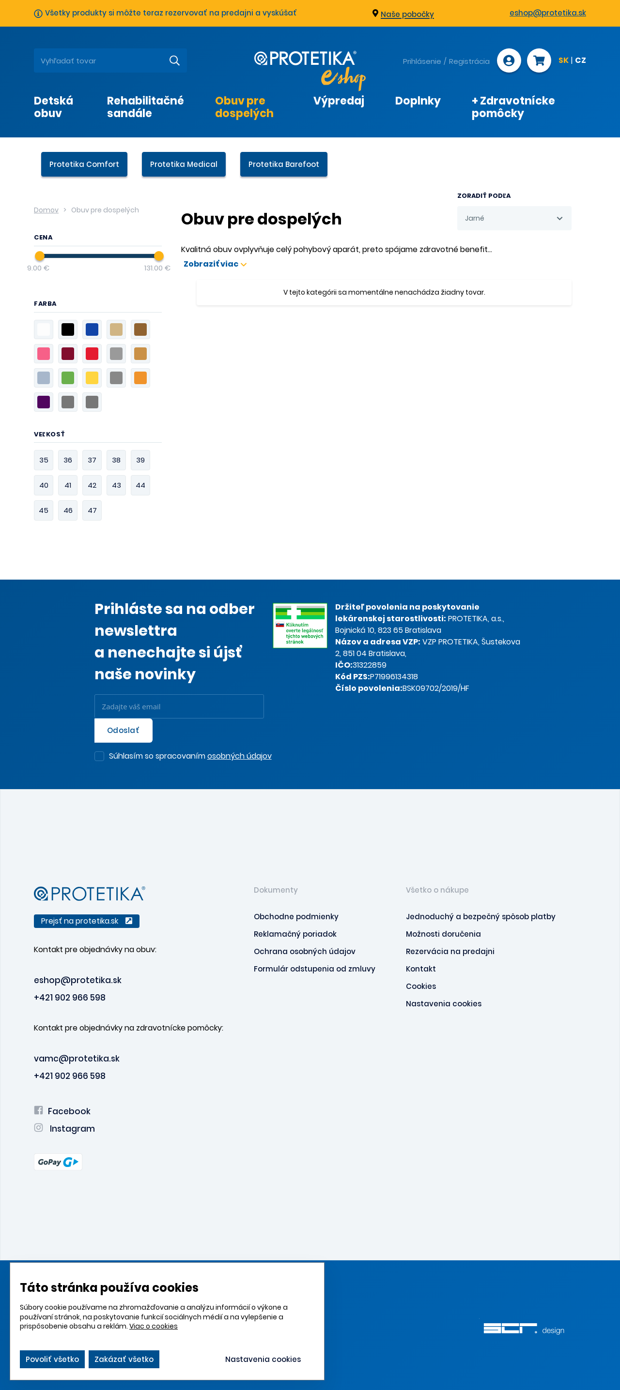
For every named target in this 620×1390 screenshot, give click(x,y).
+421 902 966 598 (70, 997)
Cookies (421, 986)
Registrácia (469, 61)
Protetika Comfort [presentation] (84, 164)
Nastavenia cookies (443, 1004)
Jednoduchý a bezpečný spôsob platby (481, 917)
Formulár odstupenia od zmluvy (314, 969)
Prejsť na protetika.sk (86, 921)
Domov (46, 210)
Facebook (62, 1111)
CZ (580, 61)
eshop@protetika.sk (548, 13)
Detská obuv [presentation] (53, 106)
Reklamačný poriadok (295, 934)
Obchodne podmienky (296, 917)
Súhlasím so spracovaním (190, 757)
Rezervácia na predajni (450, 951)
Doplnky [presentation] (418, 100)
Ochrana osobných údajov (305, 951)
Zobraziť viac (215, 264)
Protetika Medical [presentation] (183, 164)
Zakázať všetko (124, 1359)
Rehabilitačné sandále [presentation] (145, 106)
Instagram (64, 1129)
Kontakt (421, 969)
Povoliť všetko (52, 1359)
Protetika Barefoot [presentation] (283, 164)
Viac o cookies (153, 1326)
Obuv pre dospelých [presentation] (244, 106)
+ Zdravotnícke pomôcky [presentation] (513, 106)
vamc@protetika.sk (77, 1058)
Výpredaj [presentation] (338, 100)
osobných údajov (239, 756)
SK (563, 61)
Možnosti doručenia (443, 934)
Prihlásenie (422, 61)
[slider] (40, 256)
